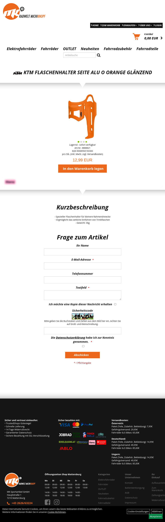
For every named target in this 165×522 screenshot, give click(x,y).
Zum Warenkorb (111, 25)
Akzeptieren (156, 516)
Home (95, 25)
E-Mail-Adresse (81, 259)
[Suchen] (98, 55)
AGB (127, 492)
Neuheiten (90, 48)
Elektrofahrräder (21, 48)
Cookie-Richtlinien (57, 512)
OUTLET (69, 48)
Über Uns (146, 25)
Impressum (130, 502)
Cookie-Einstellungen (138, 511)
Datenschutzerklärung (70, 337)
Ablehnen (157, 511)
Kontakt (129, 482)
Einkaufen (130, 25)
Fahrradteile (147, 48)
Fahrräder (49, 48)
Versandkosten (94, 154)
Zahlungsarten (155, 495)
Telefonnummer (82, 273)
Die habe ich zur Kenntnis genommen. (82, 339)
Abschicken (81, 355)
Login (158, 25)
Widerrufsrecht (155, 500)
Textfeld (81, 287)
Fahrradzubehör (118, 48)
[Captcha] (82, 330)
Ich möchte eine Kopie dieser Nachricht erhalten (80, 304)
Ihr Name (82, 245)
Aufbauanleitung (155, 482)
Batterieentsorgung (134, 487)
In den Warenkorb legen (83, 168)
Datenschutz (131, 497)
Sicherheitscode (82, 310)
